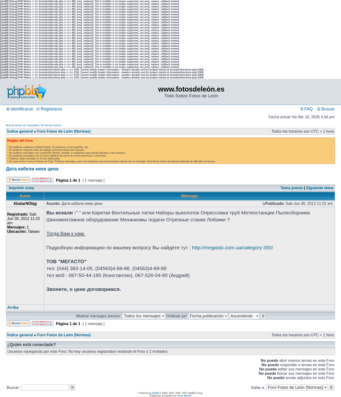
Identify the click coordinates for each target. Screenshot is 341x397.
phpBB (155, 393)
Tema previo (292, 188)
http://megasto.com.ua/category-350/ (232, 247)
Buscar (326, 109)
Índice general (20, 131)
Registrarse (49, 109)
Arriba (12, 307)
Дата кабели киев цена (32, 168)
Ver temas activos (51, 125)
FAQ (306, 109)
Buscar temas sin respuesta (22, 125)
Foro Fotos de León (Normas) (64, 131)
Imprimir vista (21, 188)
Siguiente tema (319, 188)
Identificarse (19, 109)
